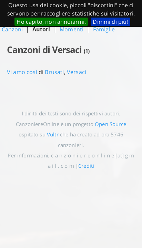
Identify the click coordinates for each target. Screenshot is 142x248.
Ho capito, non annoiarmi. (51, 21)
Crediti (86, 165)
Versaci (76, 72)
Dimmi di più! (110, 21)
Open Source (110, 124)
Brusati (54, 72)
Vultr (53, 134)
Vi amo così (22, 72)
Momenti (71, 29)
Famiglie (104, 29)
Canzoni (12, 29)
